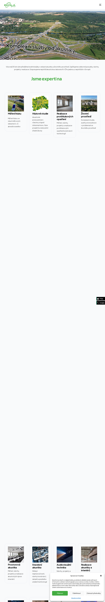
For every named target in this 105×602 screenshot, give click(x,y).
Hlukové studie (40, 113)
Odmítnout (77, 593)
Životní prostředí (86, 115)
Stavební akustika (37, 566)
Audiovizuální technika (64, 566)
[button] (101, 576)
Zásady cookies (76, 598)
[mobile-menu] (98, 5)
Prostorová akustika (14, 566)
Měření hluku (14, 113)
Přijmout (60, 593)
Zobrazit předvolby (94, 593)
